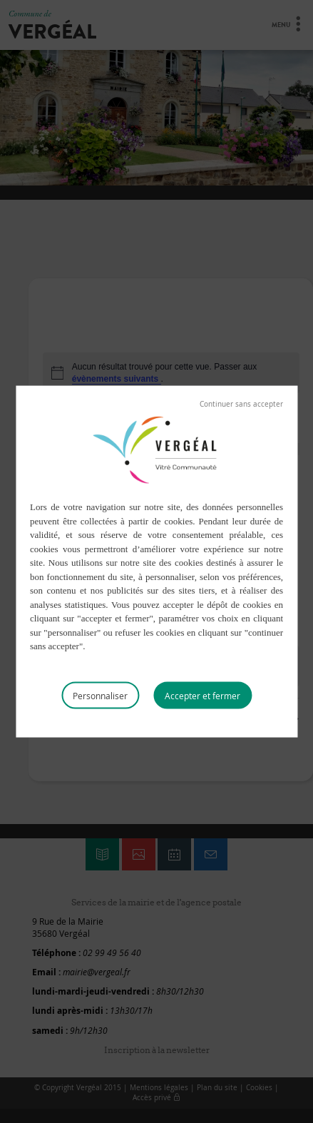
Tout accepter (202, 694)
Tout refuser (241, 404)
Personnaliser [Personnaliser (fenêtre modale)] (100, 695)
